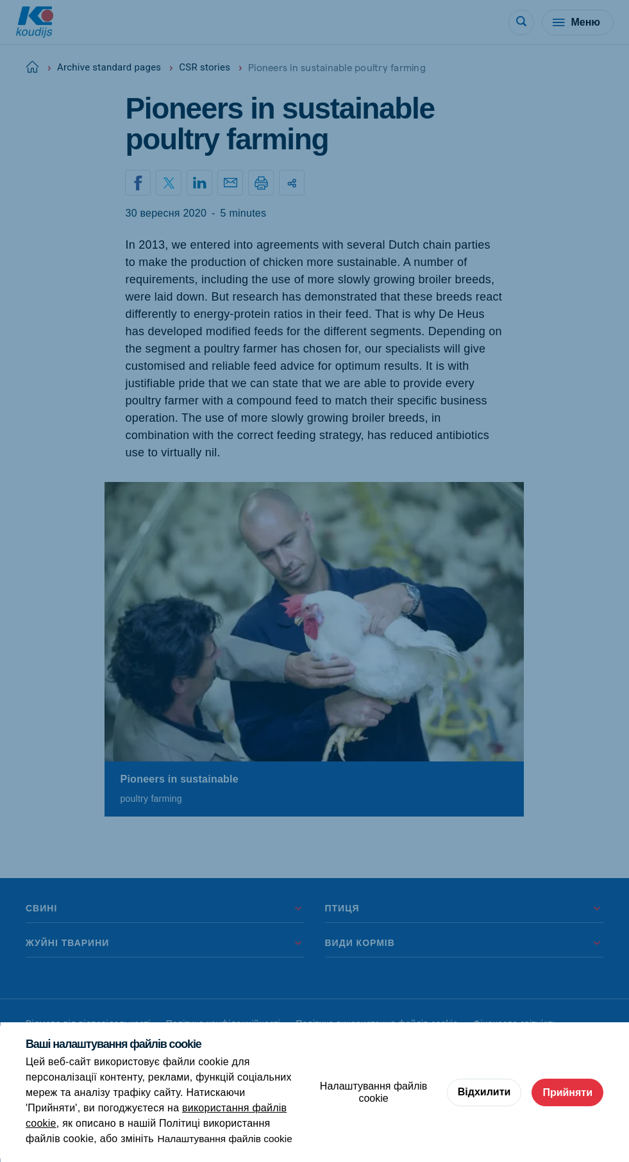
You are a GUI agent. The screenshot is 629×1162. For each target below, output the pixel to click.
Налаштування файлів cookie (228, 1138)
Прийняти (567, 1091)
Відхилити (484, 1091)
